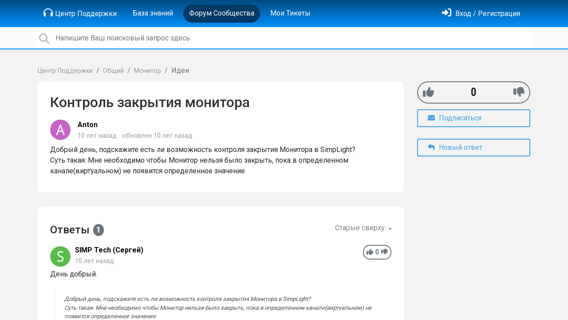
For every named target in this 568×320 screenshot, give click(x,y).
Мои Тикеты (290, 13)
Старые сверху (361, 228)
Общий (113, 71)
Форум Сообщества (221, 13)
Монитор (147, 71)
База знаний (153, 13)
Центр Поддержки (80, 13)
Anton (88, 124)
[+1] (428, 92)
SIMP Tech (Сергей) (109, 250)
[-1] (519, 92)
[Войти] (481, 13)
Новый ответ (455, 147)
